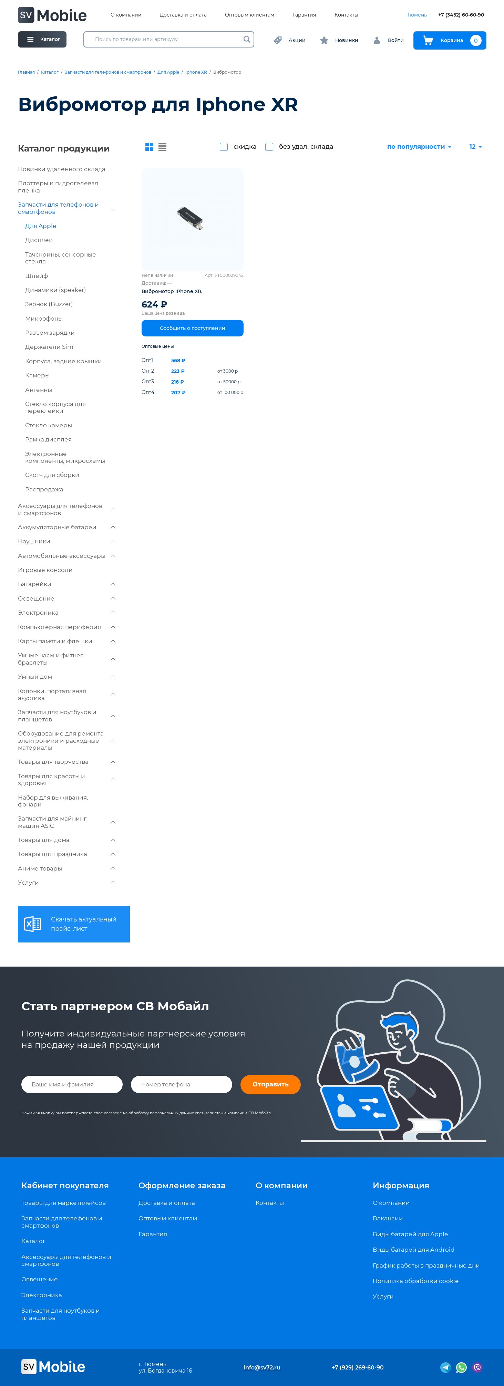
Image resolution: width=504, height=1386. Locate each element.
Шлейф (36, 275)
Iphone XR (196, 72)
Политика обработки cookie (416, 1281)
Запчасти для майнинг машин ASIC (66, 822)
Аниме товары (66, 868)
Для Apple (168, 72)
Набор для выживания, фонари (53, 801)
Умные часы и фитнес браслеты (66, 659)
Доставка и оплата (183, 15)
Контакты (346, 15)
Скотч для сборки (52, 474)
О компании (126, 15)
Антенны (38, 389)
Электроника (66, 612)
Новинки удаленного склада (61, 169)
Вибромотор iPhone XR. (172, 291)
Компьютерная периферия (66, 627)
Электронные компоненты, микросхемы (65, 457)
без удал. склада (306, 146)
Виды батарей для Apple (410, 1234)
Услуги (66, 882)
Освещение (66, 598)
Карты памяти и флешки (66, 641)
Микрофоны (44, 318)
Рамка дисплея (48, 439)
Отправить (271, 1084)
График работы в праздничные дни (426, 1265)
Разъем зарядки (50, 332)
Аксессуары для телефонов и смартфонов (66, 509)
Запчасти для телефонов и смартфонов (108, 72)
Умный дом (66, 676)
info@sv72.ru (262, 1367)
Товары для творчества (66, 761)
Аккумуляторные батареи (66, 527)
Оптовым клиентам (249, 15)
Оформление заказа (182, 1185)
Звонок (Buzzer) (49, 304)
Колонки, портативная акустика (66, 694)
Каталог (50, 72)
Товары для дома (66, 839)
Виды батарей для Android (414, 1249)
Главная (26, 72)
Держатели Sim (49, 346)
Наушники (66, 541)
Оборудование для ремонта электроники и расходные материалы (66, 740)
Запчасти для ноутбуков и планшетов (66, 715)
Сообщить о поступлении (192, 328)
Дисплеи (39, 240)
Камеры (37, 375)
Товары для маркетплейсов (63, 1202)
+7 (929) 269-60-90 (358, 1367)
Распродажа (44, 489)
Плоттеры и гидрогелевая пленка (58, 187)
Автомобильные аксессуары (66, 555)
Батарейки (66, 584)
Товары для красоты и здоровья (66, 779)
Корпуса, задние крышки (63, 361)
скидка (245, 146)
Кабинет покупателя (65, 1185)
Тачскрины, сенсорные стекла (60, 258)
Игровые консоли (45, 569)
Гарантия (304, 15)
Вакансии (388, 1218)
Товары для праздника (66, 854)
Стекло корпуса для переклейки (55, 407)
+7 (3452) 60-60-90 (461, 15)
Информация (401, 1185)
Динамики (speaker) (55, 289)
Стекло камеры (48, 425)
